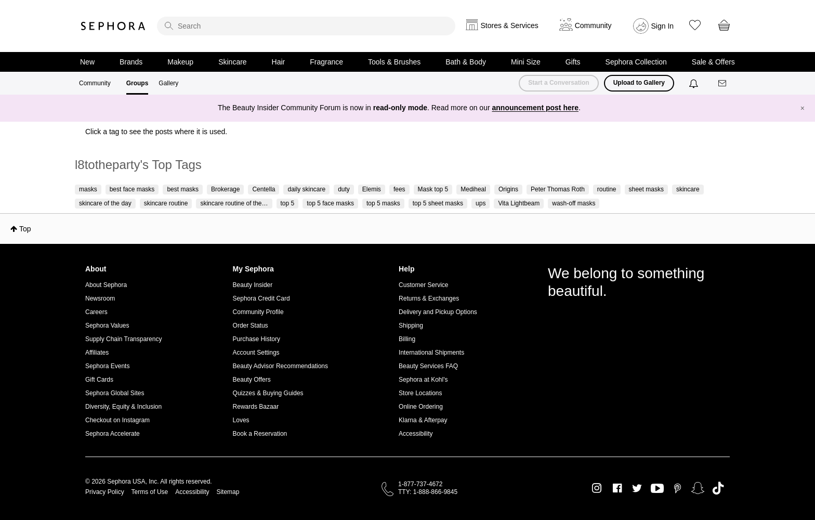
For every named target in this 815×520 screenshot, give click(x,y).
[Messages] (723, 83)
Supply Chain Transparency (123, 339)
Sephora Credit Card (261, 298)
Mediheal (473, 189)
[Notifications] (694, 83)
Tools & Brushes (394, 62)
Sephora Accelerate (112, 433)
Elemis (371, 189)
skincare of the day (105, 203)
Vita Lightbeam (519, 203)
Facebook (617, 488)
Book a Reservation (260, 433)
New (87, 62)
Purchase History (256, 339)
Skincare (232, 62)
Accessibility (415, 433)
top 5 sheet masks (438, 203)
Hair (278, 62)
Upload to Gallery (639, 82)
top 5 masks (383, 203)
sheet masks (646, 189)
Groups (137, 83)
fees (399, 189)
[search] (306, 26)
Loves (241, 420)
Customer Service (423, 285)
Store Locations (420, 393)
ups (480, 203)
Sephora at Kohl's (423, 379)
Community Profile (258, 312)
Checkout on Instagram (117, 420)
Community (95, 83)
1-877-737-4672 (420, 484)
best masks (183, 189)
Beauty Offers (252, 379)
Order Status (250, 325)
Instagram (596, 488)
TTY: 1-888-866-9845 (427, 492)
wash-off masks (573, 203)
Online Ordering (421, 406)
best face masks (132, 189)
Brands (131, 62)
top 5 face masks (330, 203)
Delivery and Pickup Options (438, 312)
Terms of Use (150, 492)
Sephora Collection (636, 62)
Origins (508, 189)
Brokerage (225, 189)
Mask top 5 (433, 189)
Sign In (662, 26)
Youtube (657, 488)
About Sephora (106, 285)
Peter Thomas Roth (558, 189)
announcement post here (535, 107)
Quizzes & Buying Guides (268, 393)
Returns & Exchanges (429, 298)
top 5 (288, 203)
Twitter (636, 488)
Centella (263, 189)
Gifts (573, 62)
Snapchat (697, 488)
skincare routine (166, 203)
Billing (407, 339)
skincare (688, 189)
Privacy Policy (104, 492)
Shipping (411, 325)
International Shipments (431, 352)
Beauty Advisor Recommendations (280, 366)
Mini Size (526, 62)
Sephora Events (107, 366)
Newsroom (100, 298)
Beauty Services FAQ (428, 366)
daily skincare (306, 189)
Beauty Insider (253, 285)
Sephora (113, 26)
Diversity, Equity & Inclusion (123, 406)
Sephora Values (107, 325)
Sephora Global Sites (114, 393)
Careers (96, 312)
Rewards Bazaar (256, 406)
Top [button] (25, 229)
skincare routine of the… (234, 203)
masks (88, 189)
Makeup (180, 62)
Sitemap (227, 492)
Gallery (168, 83)
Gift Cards (99, 379)
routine (606, 189)
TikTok (718, 488)
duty (344, 189)
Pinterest (677, 488)
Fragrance (326, 62)
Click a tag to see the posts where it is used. (156, 131)
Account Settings (256, 352)
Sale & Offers (713, 62)
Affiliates (97, 352)
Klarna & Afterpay (423, 420)
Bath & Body (465, 62)
